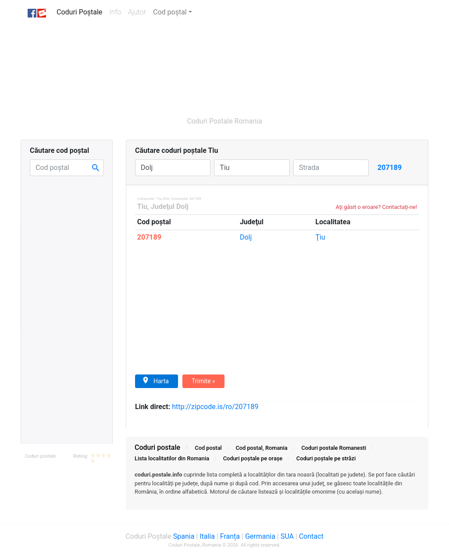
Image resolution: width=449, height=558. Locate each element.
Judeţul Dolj (170, 206)
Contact (311, 536)
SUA (287, 536)
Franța (230, 536)
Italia (207, 536)
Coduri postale (40, 456)
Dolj (246, 237)
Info (117, 11)
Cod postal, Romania (261, 448)
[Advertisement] (189, 66)
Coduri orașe (253, 458)
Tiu (142, 206)
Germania (260, 536)
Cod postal (208, 448)
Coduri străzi (326, 458)
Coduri (333, 448)
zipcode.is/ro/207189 (215, 407)
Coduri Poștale (81, 11)
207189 (149, 237)
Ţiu (320, 237)
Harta (155, 381)
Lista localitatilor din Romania (172, 458)
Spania (184, 536)
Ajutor (137, 12)
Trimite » (203, 381)
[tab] (277, 487)
